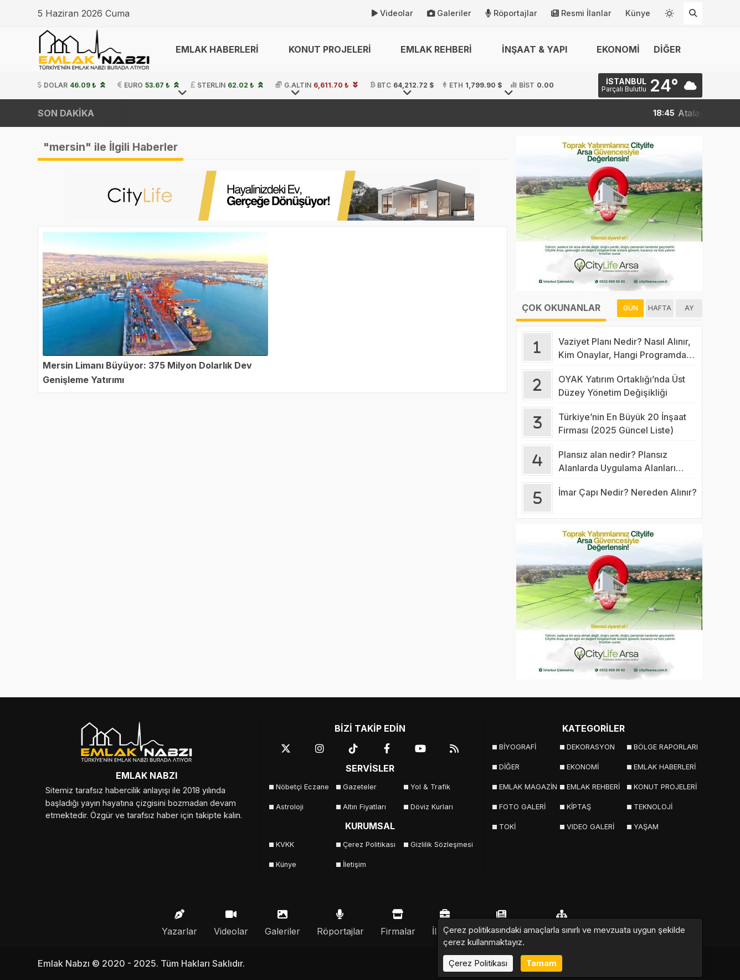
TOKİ (507, 827)
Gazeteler (360, 787)
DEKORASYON (591, 747)
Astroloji (290, 807)
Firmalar (398, 920)
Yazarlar (179, 920)
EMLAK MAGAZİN (528, 787)
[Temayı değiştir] (670, 11)
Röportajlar (511, 13)
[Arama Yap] (693, 13)
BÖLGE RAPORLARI (664, 747)
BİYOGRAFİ (517, 747)
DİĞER (509, 767)
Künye (637, 13)
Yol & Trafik (430, 787)
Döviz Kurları (431, 807)
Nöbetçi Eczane (302, 787)
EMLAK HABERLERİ (664, 767)
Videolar (392, 13)
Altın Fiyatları (364, 807)
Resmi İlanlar (581, 13)
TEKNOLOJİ (653, 807)
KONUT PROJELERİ (664, 787)
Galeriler (449, 13)
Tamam (541, 963)
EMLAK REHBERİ (593, 787)
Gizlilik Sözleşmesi (440, 844)
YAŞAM (646, 827)
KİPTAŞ (579, 807)
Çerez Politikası (369, 844)
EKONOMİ (618, 49)
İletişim (354, 864)
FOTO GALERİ (522, 807)
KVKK (285, 844)
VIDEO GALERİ (590, 827)
